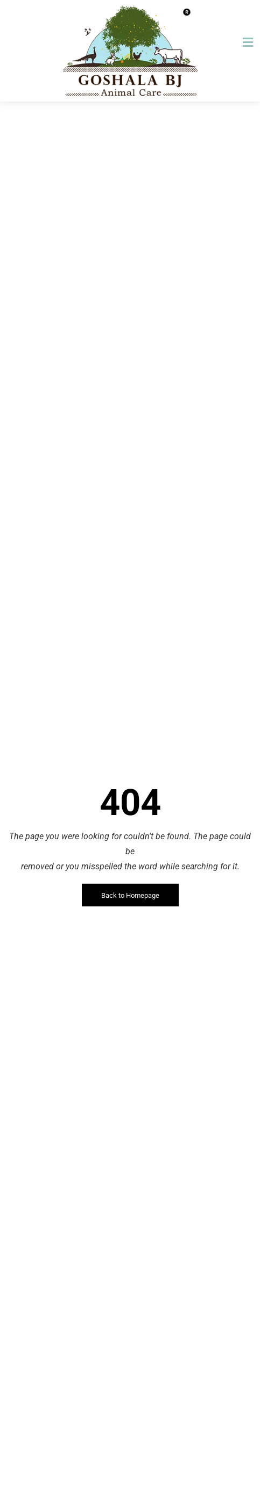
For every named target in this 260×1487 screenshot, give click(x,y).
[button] (247, 42)
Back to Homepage (130, 895)
